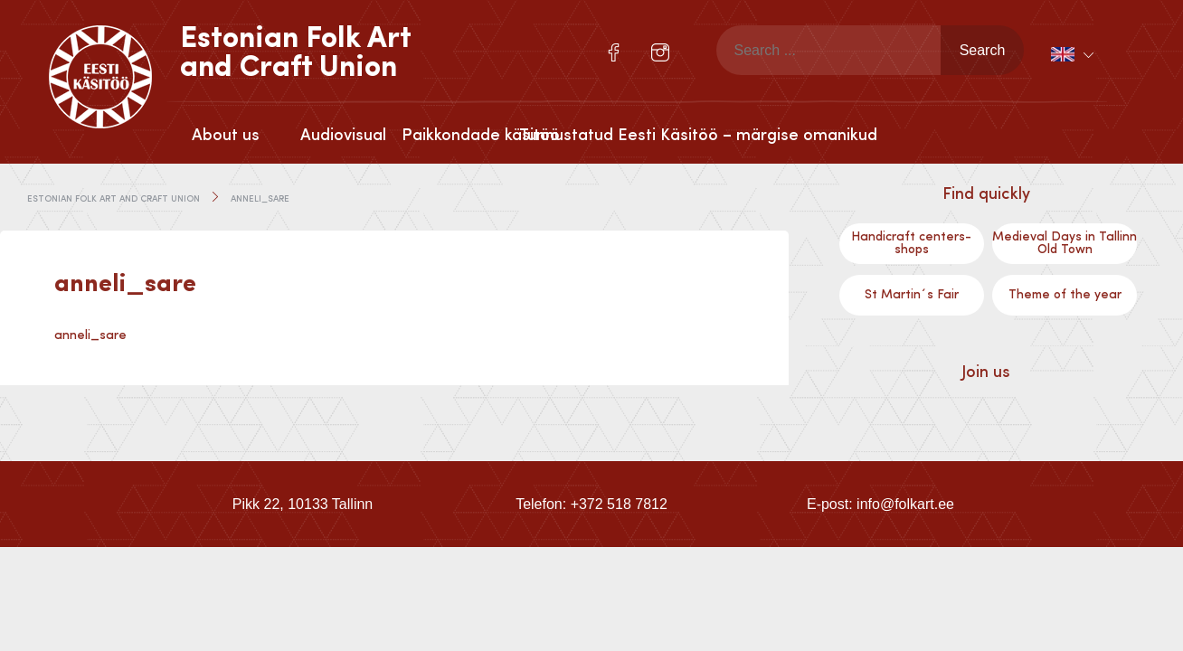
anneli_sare (90, 335)
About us (226, 135)
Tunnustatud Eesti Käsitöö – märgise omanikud (578, 135)
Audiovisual (343, 135)
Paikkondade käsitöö (460, 135)
